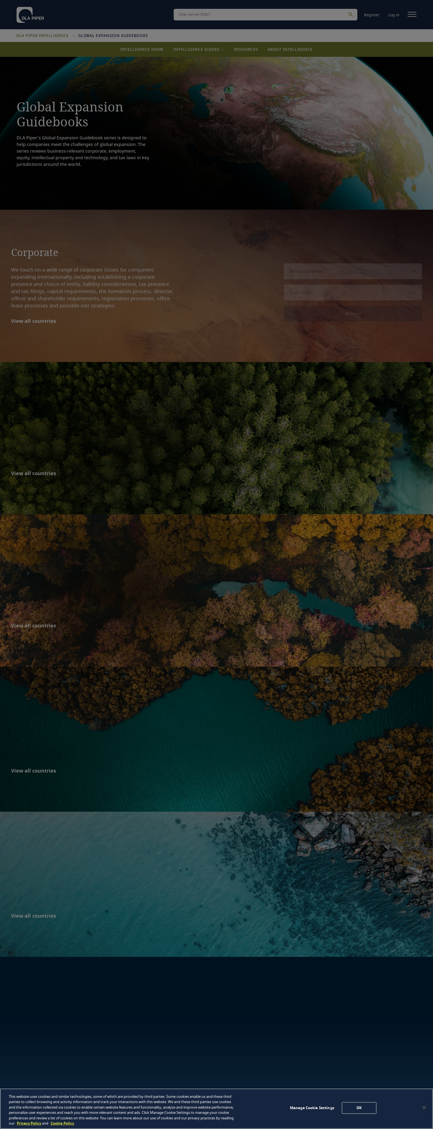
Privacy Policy (29, 1123)
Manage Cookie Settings (312, 1108)
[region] (216, 1108)
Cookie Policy (62, 1123)
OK (359, 1108)
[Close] (424, 1108)
